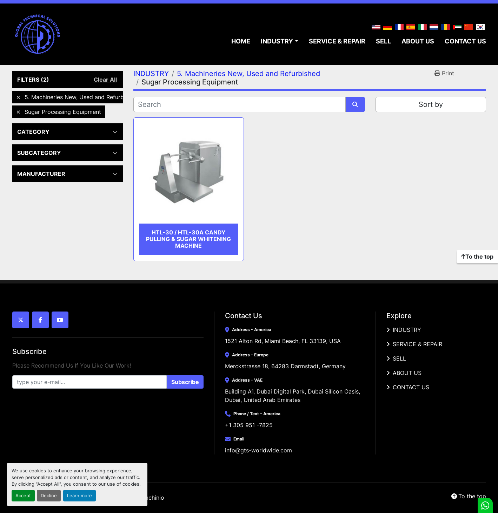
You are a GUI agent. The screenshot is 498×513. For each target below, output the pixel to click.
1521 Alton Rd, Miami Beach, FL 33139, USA (283, 340)
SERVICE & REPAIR (337, 41)
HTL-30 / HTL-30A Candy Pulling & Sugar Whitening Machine (188, 239)
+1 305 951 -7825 (249, 425)
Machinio (152, 497)
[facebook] (40, 320)
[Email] (89, 382)
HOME (240, 41)
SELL (383, 41)
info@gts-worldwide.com (258, 450)
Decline (49, 495)
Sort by (431, 104)
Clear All (105, 79)
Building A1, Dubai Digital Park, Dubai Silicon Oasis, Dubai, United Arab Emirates (293, 395)
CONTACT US (465, 41)
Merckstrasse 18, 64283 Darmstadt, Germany (285, 366)
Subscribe (185, 381)
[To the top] (477, 256)
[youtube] (60, 320)
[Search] (239, 104)
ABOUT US (417, 41)
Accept (23, 495)
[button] (279, 41)
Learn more (79, 495)
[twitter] (20, 320)
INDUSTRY (277, 41)
